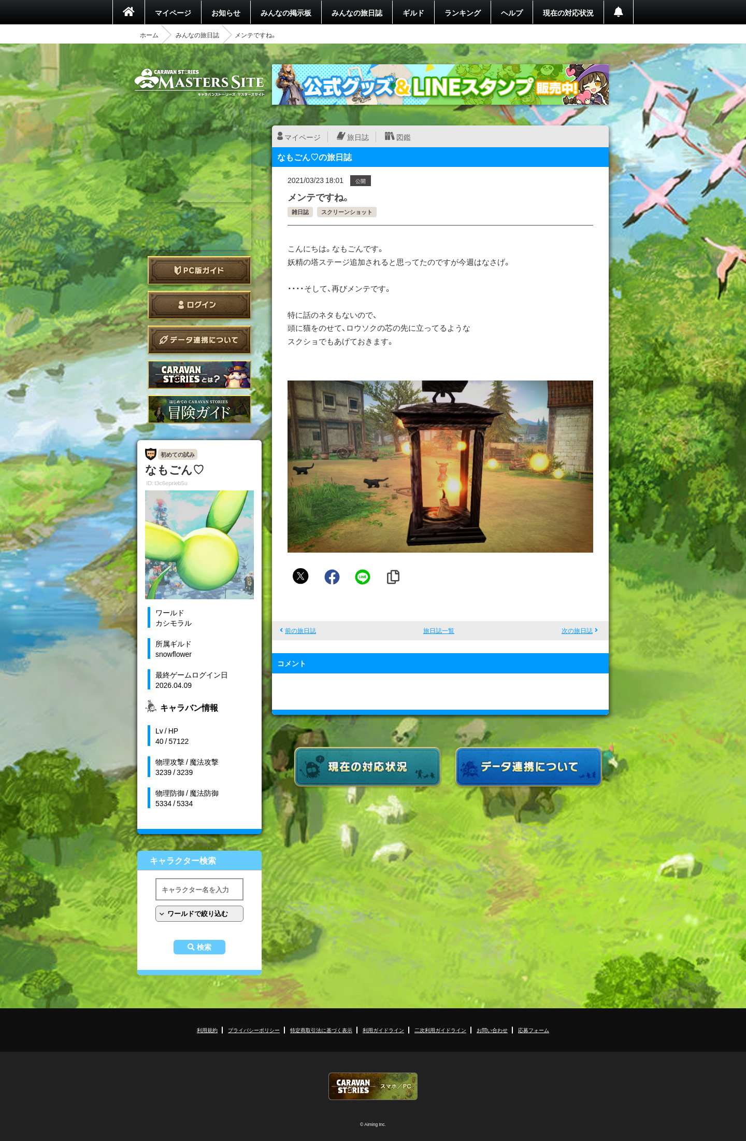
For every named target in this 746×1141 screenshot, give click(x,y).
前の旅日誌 (300, 630)
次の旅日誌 (577, 630)
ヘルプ (512, 12)
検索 (204, 947)
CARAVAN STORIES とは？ (199, 374)
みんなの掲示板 (286, 12)
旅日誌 (358, 137)
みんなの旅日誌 (357, 12)
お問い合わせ (492, 1030)
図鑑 (403, 137)
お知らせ (225, 12)
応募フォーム (533, 1030)
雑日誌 (300, 211)
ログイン (199, 305)
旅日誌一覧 (438, 630)
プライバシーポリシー (254, 1030)
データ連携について (199, 340)
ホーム (149, 34)
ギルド (413, 12)
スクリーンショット (346, 211)
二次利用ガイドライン (440, 1030)
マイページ (173, 12)
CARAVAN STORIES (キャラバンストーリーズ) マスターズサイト (199, 82)
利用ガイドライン (383, 1030)
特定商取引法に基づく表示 (321, 1030)
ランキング (462, 12)
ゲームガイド (199, 409)
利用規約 (207, 1030)
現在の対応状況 (568, 12)
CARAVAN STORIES (373, 1086)
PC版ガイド (199, 270)
